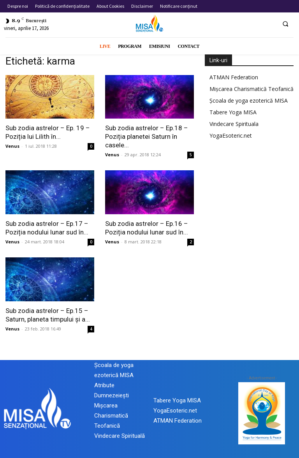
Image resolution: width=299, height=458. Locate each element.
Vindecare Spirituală (119, 435)
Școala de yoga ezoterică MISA (248, 100)
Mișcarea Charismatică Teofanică (251, 89)
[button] (285, 23)
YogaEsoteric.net (230, 135)
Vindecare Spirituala (234, 124)
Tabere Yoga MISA (233, 112)
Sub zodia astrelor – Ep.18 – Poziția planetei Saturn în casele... (146, 136)
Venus (12, 146)
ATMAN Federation (233, 77)
